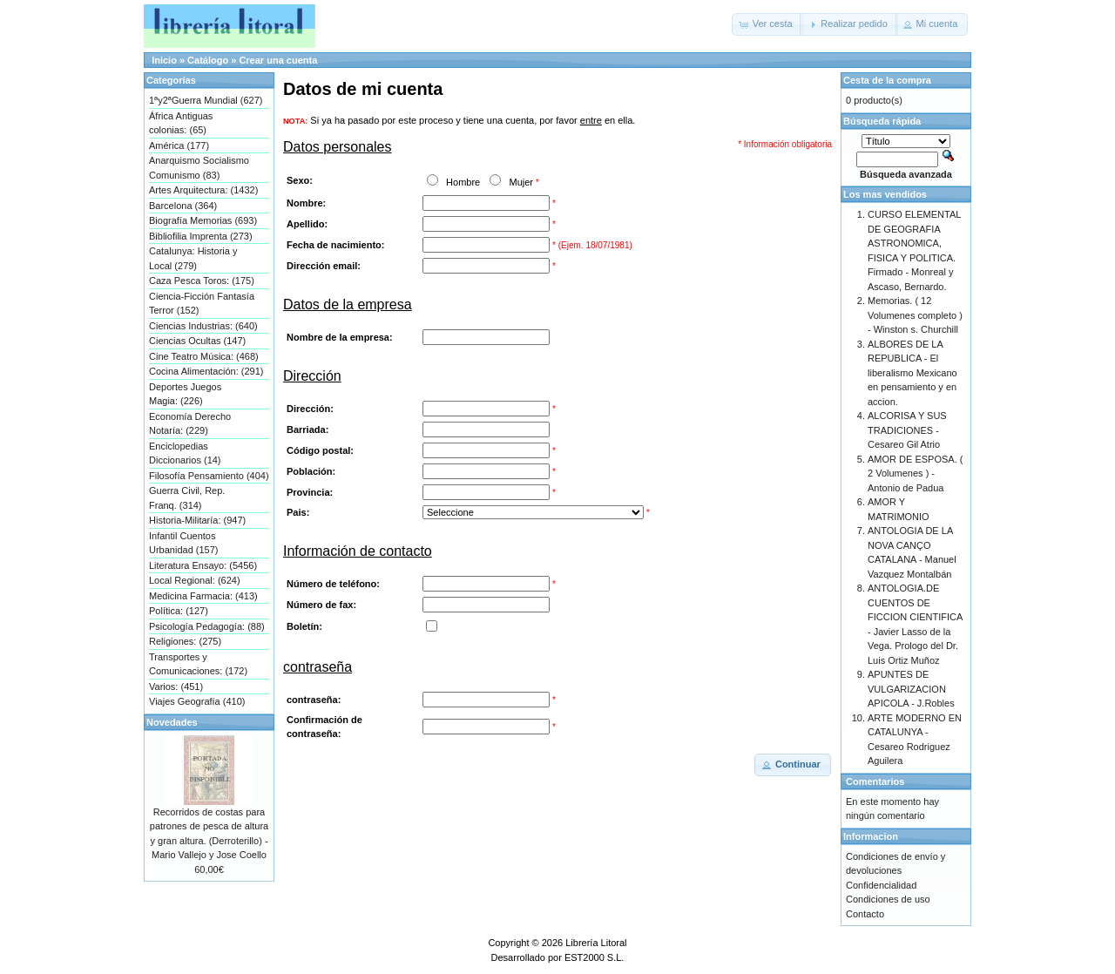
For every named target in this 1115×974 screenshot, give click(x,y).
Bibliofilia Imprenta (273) (201, 236)
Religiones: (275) (185, 641)
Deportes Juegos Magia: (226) (185, 394)
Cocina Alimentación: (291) (206, 371)
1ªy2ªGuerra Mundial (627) (205, 100)
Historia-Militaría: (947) (197, 520)
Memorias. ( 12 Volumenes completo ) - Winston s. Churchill (915, 315)
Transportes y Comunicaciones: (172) (198, 664)
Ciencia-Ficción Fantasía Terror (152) (201, 303)
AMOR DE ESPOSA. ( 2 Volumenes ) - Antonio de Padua (915, 473)
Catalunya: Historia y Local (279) (193, 258)
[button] (767, 24)
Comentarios (875, 781)
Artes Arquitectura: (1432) (203, 190)
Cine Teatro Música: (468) (204, 356)
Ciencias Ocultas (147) (197, 340)
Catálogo (207, 60)
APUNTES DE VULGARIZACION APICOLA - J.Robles (911, 688)
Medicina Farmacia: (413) (203, 596)
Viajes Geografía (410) (197, 701)
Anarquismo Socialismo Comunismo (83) (199, 167)
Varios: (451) (176, 686)
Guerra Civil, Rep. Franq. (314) (187, 498)
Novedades (172, 722)
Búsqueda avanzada (906, 174)
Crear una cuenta (278, 60)
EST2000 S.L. (594, 957)
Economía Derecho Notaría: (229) (190, 423)
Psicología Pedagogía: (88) (207, 626)
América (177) (179, 145)
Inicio (164, 60)
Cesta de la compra (887, 80)
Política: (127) (178, 610)
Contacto (865, 914)
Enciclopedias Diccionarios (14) (185, 453)
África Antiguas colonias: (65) (181, 123)
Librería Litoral (595, 942)
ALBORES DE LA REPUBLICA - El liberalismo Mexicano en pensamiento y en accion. (912, 373)
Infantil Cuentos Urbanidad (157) (184, 543)
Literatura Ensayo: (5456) (203, 565)
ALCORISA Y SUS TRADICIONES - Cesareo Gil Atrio (907, 430)
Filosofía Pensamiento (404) (209, 475)
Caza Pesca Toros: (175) (201, 280)
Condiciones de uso (888, 899)
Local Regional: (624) (194, 580)
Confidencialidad (881, 885)
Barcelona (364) (183, 205)
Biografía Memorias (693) (203, 220)
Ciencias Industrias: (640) (203, 326)
